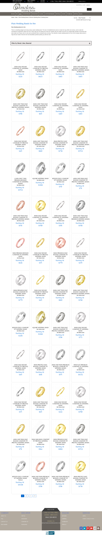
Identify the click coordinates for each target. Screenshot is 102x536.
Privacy (64, 524)
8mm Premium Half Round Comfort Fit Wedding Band (60, 254)
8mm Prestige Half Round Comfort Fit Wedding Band (60, 142)
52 (79, 19)
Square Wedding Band (40, 178)
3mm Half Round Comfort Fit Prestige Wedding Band (40, 68)
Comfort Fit (24, 521)
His (17, 14)
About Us (3, 516)
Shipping (64, 518)
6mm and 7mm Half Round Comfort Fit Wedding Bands (40, 105)
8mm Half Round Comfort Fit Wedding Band (40, 217)
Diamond (35, 14)
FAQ (2, 518)
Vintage (58, 14)
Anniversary (27, 14)
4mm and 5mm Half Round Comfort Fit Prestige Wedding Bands (80, 68)
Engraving (24, 524)
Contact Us (4, 521)
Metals (76, 14)
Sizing (84, 516)
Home (13, 14)
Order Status (82, 1)
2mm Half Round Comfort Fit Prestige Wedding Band (20, 142)
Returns (64, 516)
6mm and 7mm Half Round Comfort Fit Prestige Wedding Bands (20, 105)
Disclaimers (4, 524)
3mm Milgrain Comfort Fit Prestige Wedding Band (40, 440)
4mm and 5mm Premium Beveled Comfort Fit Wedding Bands (60, 366)
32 (78, 19)
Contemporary (49, 14)
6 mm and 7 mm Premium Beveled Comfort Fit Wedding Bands (20, 181)
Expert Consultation (88, 518)
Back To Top (51, 509)
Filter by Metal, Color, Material (51, 43)
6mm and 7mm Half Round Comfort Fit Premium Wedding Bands (80, 217)
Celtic (63, 14)
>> (34, 495)
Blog (81, 14)
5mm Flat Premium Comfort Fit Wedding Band (80, 366)
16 (76, 19)
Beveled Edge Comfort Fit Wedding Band (60, 179)
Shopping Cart (80, 5)
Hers (20, 14)
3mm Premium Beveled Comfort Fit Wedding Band (21, 254)
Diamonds (24, 518)
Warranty (65, 521)
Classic (41, 14)
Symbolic (70, 14)
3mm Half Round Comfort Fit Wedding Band (60, 68)
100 (81, 19)
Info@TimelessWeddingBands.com (51, 523)
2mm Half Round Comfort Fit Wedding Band (20, 68)
